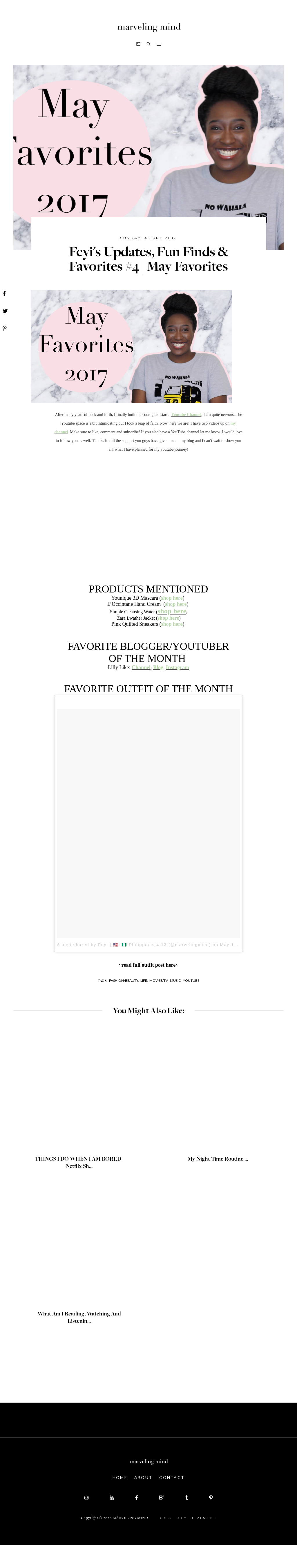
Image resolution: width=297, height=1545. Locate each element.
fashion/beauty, (124, 980)
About (143, 1477)
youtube (191, 980)
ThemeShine (202, 1518)
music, (176, 980)
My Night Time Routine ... (218, 1159)
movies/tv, (159, 980)
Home (119, 1477)
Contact (172, 1477)
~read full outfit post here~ (148, 965)
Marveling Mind (130, 1518)
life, (144, 980)
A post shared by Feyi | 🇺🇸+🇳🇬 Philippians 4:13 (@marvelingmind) (134, 944)
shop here (168, 618)
